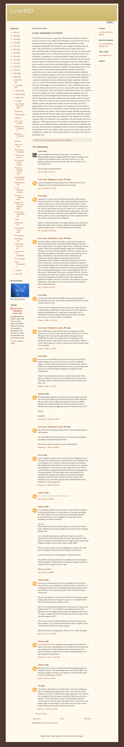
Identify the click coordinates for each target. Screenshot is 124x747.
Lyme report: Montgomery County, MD (52, 179)
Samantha (41, 394)
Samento (18, 118)
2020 (15, 36)
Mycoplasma (19, 235)
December (18, 80)
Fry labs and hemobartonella (20, 214)
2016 (15, 49)
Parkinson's (19, 111)
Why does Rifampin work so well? (19, 171)
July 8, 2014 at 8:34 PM (46, 499)
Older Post (87, 719)
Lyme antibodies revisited (19, 190)
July (16, 101)
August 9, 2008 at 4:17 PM (47, 386)
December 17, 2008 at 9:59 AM (48, 485)
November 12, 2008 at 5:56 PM (48, 419)
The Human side (19, 240)
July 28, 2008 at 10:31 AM (47, 188)
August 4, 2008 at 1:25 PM (47, 348)
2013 (15, 60)
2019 (15, 39)
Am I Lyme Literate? (19, 122)
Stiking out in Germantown (20, 129)
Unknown (41, 493)
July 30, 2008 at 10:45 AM (47, 231)
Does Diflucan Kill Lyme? (20, 178)
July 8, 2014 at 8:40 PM (46, 572)
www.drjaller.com (105, 55)
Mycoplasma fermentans (19, 151)
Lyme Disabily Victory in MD (20, 106)
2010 (15, 70)
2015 (15, 53)
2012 (15, 63)
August (17, 98)
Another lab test (19, 224)
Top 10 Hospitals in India (46, 644)
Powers (40, 455)
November (18, 85)
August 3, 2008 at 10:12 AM (47, 320)
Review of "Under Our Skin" (20, 197)
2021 (15, 32)
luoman (65, 736)
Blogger (80, 736)
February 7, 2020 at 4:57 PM (47, 709)
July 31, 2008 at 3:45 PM (46, 287)
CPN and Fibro (20, 114)
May (17, 274)
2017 (15, 46)
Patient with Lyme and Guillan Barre (19, 206)
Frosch (40, 196)
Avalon (40, 151)
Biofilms (18, 141)
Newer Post (37, 719)
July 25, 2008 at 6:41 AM (46, 172)
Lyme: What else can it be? (19, 246)
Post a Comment (41, 714)
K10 (39, 686)
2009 (15, 73)
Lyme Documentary (20, 264)
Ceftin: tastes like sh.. (19, 156)
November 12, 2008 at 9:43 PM (48, 447)
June (17, 270)
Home (62, 719)
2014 (15, 56)
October (18, 91)
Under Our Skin (18, 146)
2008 (15, 77)
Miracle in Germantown (20, 136)
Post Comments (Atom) (50, 723)
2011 (15, 66)
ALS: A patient (20, 259)
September (19, 94)
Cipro (17, 219)
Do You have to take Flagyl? (19, 163)
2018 (15, 43)
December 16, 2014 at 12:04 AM (49, 657)
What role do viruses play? (19, 230)
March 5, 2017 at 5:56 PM (46, 678)
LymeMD (22, 11)
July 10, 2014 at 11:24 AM (47, 634)
